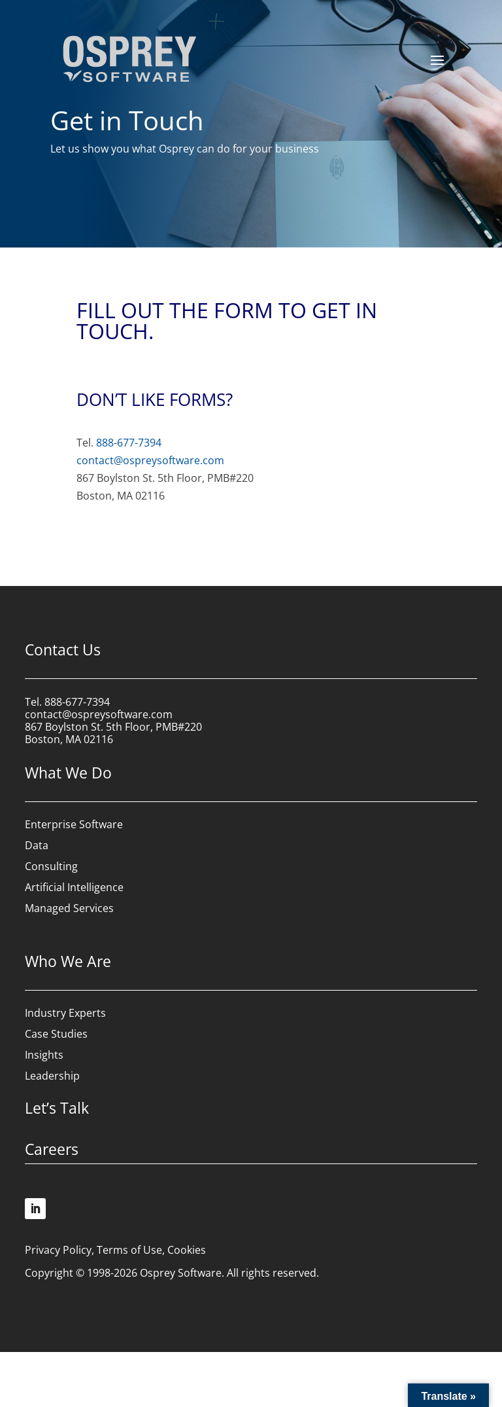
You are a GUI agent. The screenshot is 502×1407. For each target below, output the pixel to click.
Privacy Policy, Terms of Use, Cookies (115, 1250)
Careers (51, 1149)
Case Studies (56, 1034)
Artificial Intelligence (74, 887)
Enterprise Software (74, 824)
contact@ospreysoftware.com (150, 460)
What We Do (68, 772)
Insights (44, 1055)
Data (36, 845)
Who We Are (68, 961)
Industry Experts (65, 1013)
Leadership (52, 1076)
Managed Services (69, 908)
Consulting (51, 866)
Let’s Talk (57, 1107)
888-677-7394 (128, 442)
